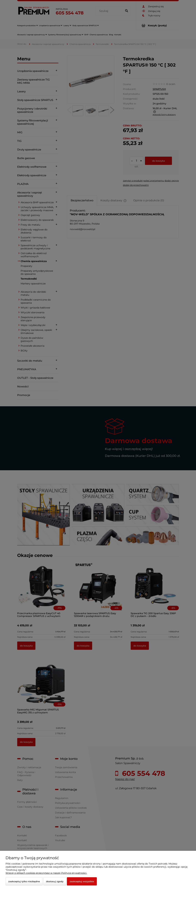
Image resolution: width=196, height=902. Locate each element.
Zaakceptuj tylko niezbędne (24, 881)
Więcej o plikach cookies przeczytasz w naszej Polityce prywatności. (46, 872)
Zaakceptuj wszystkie (82, 881)
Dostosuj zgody (54, 881)
